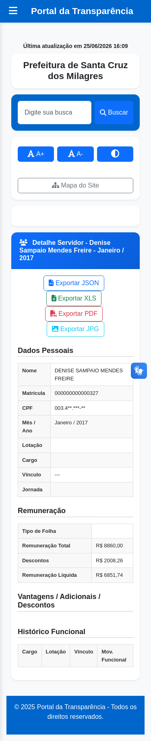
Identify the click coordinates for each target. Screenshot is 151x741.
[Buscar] (54, 112)
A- (75, 153)
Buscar (114, 112)
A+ (35, 153)
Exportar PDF (73, 313)
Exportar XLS (74, 298)
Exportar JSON (74, 283)
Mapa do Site (75, 185)
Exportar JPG (75, 329)
